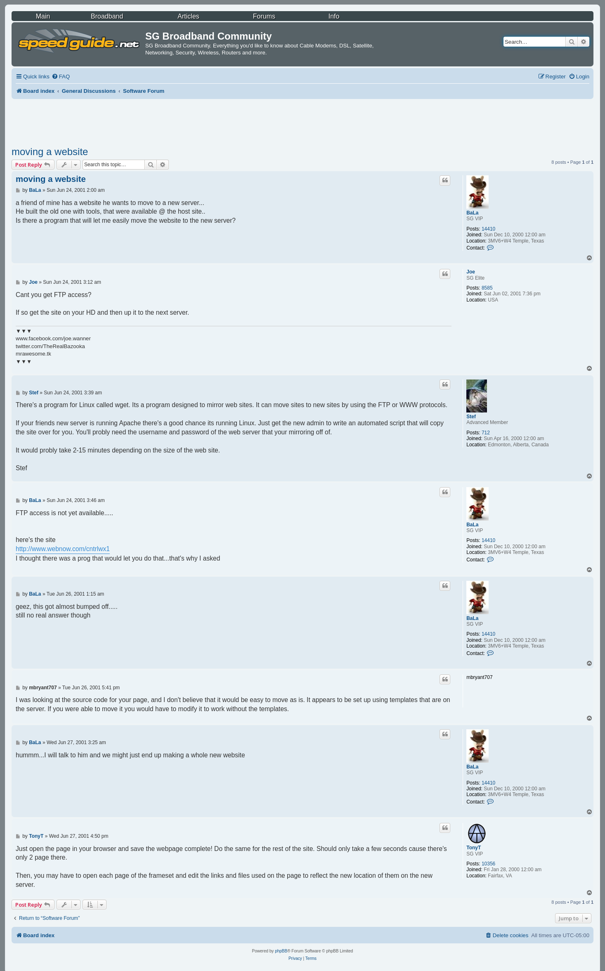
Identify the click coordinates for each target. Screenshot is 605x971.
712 (486, 433)
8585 (487, 288)
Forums (264, 16)
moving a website (50, 151)
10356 (488, 864)
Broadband (107, 16)
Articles (188, 16)
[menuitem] (61, 76)
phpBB (281, 951)
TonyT (473, 848)
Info (334, 16)
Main (43, 16)
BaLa (472, 213)
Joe (470, 272)
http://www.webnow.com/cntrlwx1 (63, 548)
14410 (488, 229)
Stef (471, 417)
